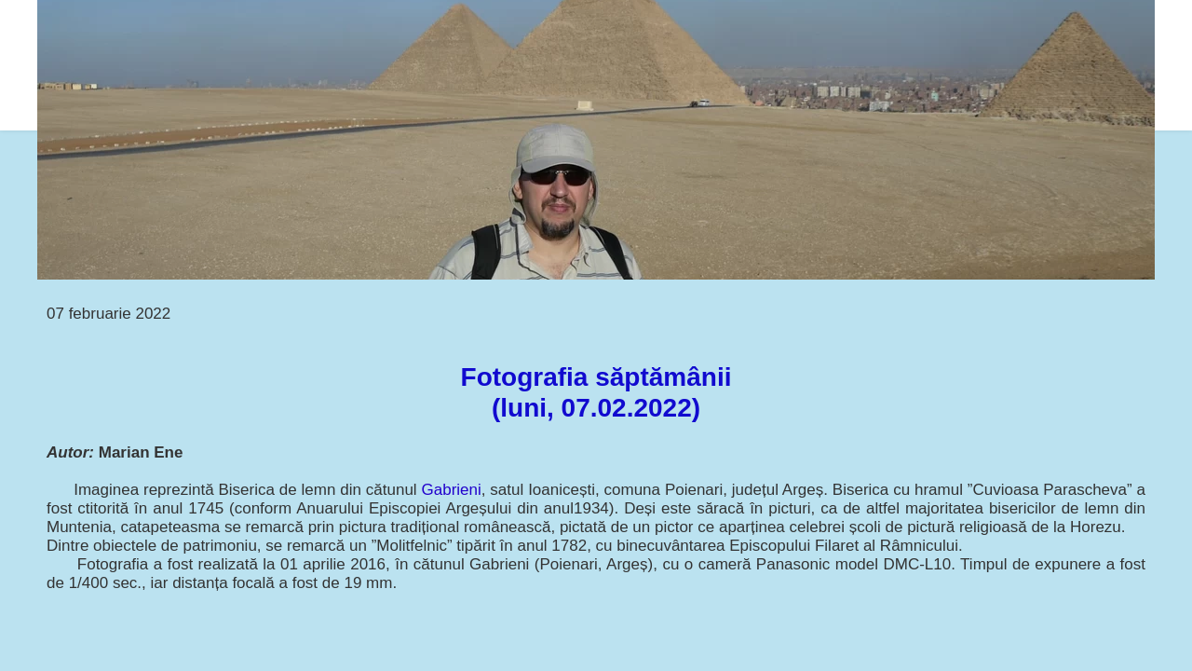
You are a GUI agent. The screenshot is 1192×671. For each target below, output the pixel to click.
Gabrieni (451, 490)
